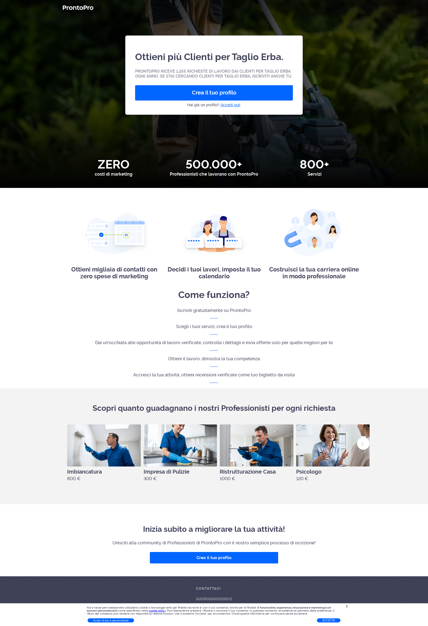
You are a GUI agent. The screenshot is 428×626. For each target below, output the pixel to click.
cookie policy (157, 610)
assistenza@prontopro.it (214, 598)
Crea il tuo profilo (214, 93)
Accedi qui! (230, 105)
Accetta (328, 620)
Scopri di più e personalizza (111, 620)
